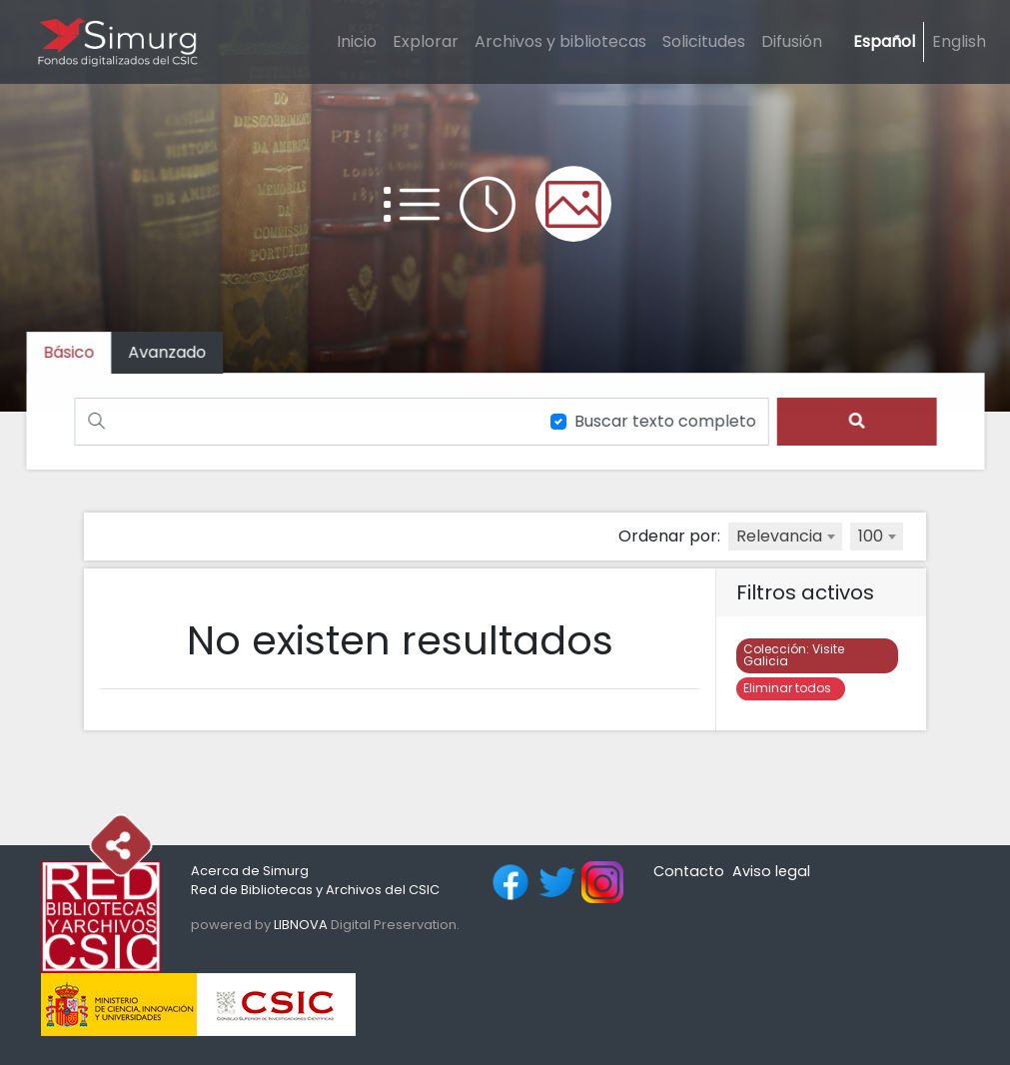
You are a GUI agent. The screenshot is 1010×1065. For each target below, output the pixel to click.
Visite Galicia (793, 654)
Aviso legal (771, 871)
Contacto (688, 871)
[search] (850, 421)
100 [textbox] (870, 536)
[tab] (173, 353)
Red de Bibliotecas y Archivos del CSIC (315, 889)
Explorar (426, 41)
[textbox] (785, 536)
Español (884, 41)
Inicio (357, 41)
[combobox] (785, 536)
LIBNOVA (301, 924)
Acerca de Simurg (250, 870)
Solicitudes (703, 41)
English (959, 41)
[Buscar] (303, 421)
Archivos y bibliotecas (560, 41)
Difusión (791, 41)
